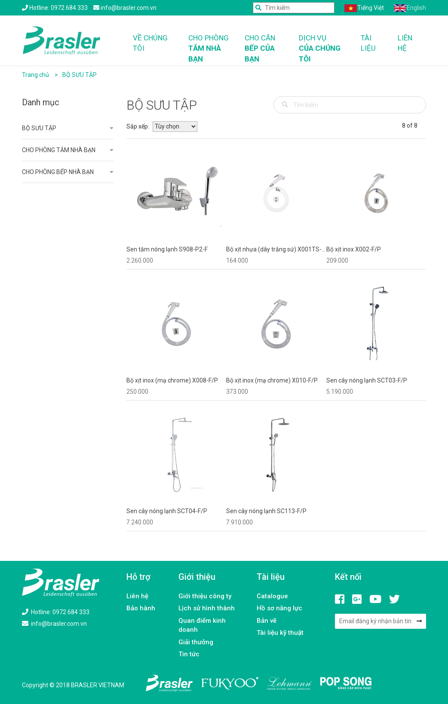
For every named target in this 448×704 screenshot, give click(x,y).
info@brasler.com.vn (54, 623)
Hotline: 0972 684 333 (55, 612)
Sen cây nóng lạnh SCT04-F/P (166, 511)
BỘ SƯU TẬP (79, 74)
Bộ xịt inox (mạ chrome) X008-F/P (172, 380)
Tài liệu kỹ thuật (280, 633)
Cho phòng (210, 49)
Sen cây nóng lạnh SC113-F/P (266, 511)
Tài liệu (368, 43)
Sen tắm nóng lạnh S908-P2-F (167, 249)
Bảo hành (140, 608)
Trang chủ (35, 74)
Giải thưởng (195, 642)
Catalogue (272, 596)
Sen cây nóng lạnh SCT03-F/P (366, 380)
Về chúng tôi (150, 43)
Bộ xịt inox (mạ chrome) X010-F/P (272, 380)
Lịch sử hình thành (206, 608)
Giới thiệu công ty (204, 596)
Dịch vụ (323, 49)
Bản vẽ (266, 620)
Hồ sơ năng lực (279, 608)
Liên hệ (405, 43)
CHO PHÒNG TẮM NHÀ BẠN (58, 150)
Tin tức (188, 654)
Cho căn (265, 49)
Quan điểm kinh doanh (202, 625)
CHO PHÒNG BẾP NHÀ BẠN (58, 171)
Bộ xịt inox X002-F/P (353, 249)
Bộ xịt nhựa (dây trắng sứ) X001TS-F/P (274, 250)
